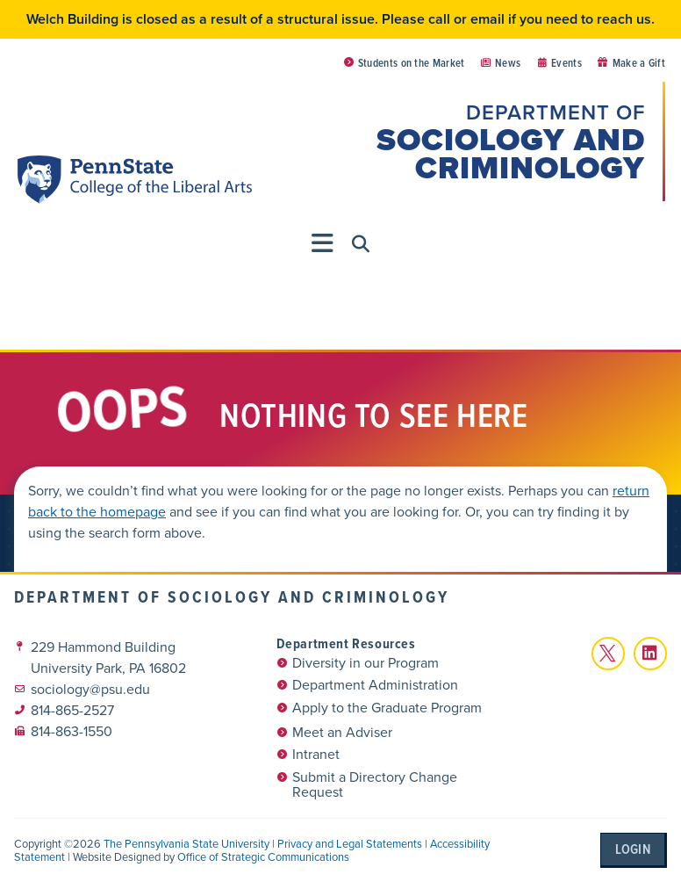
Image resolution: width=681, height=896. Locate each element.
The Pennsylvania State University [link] (186, 843)
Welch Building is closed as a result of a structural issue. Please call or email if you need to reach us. (340, 19)
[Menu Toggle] (323, 243)
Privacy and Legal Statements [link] (349, 843)
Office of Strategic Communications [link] (263, 857)
